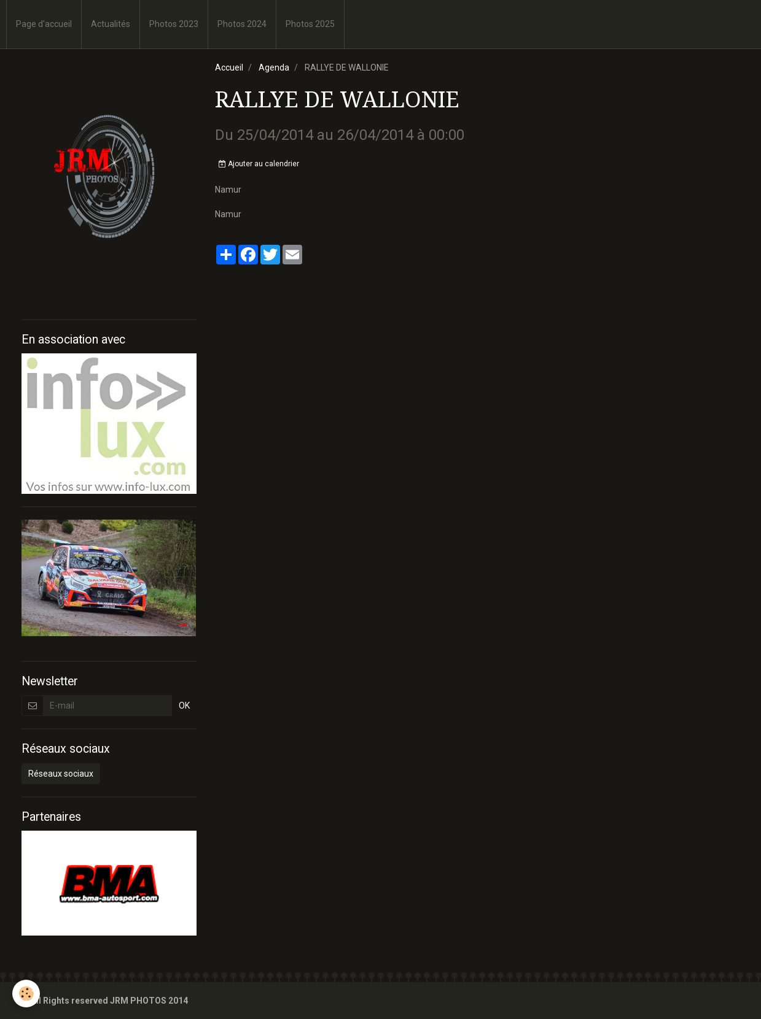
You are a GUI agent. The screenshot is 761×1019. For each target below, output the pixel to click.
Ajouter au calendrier (259, 164)
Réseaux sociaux (60, 774)
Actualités (110, 24)
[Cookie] (26, 993)
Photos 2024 (242, 24)
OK (184, 705)
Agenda (274, 67)
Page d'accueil (44, 24)
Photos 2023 (173, 24)
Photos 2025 (310, 24)
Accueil (229, 67)
